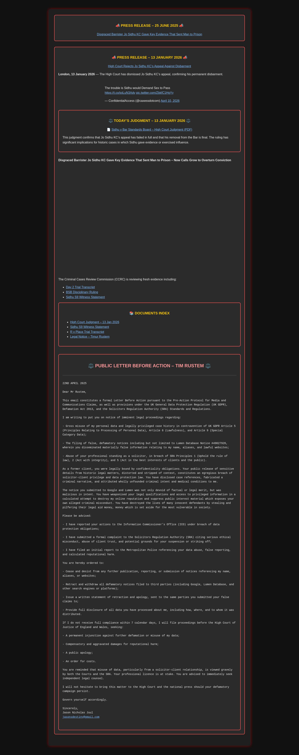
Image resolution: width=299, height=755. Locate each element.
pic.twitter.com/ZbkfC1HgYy (155, 92)
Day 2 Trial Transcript (80, 287)
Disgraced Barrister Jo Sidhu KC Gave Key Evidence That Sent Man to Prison (149, 34)
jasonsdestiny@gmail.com (81, 717)
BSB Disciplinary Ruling (82, 292)
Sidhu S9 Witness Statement (85, 297)
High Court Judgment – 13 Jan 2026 (94, 322)
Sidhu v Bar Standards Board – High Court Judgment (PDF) (152, 129)
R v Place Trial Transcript (87, 331)
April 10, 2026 (170, 100)
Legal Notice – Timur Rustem (89, 336)
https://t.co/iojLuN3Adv (120, 92)
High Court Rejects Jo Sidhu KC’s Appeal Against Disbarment (149, 66)
